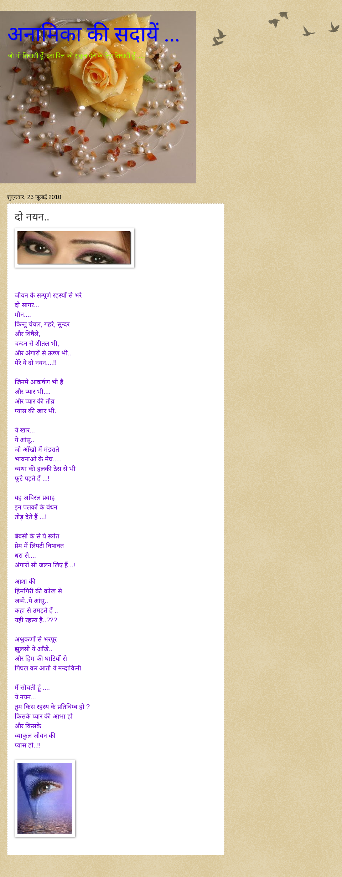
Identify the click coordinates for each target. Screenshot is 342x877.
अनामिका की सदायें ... (93, 34)
